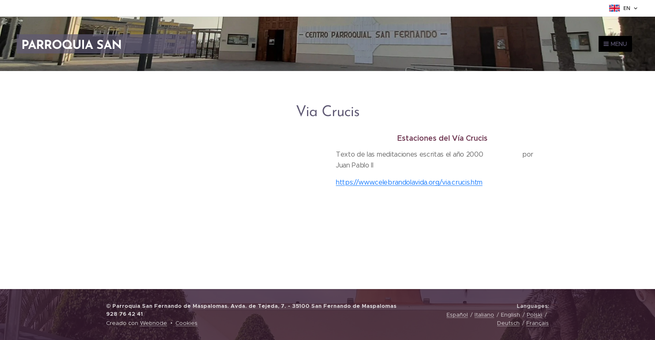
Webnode (153, 323)
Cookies (186, 323)
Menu (615, 44)
